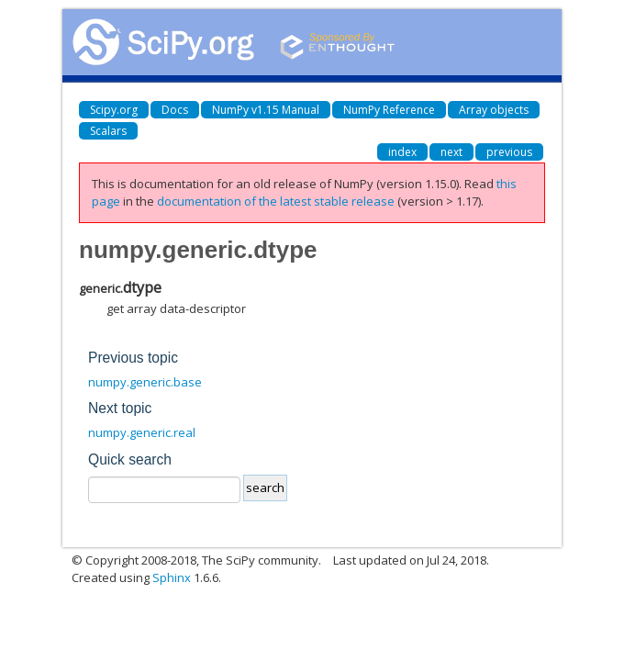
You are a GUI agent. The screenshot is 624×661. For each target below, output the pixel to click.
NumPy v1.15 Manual (265, 110)
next (451, 152)
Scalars (108, 131)
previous (509, 152)
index (402, 152)
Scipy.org (114, 110)
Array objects (494, 110)
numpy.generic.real (141, 432)
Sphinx (171, 577)
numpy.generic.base (145, 382)
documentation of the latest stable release (276, 201)
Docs (175, 110)
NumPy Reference (389, 110)
